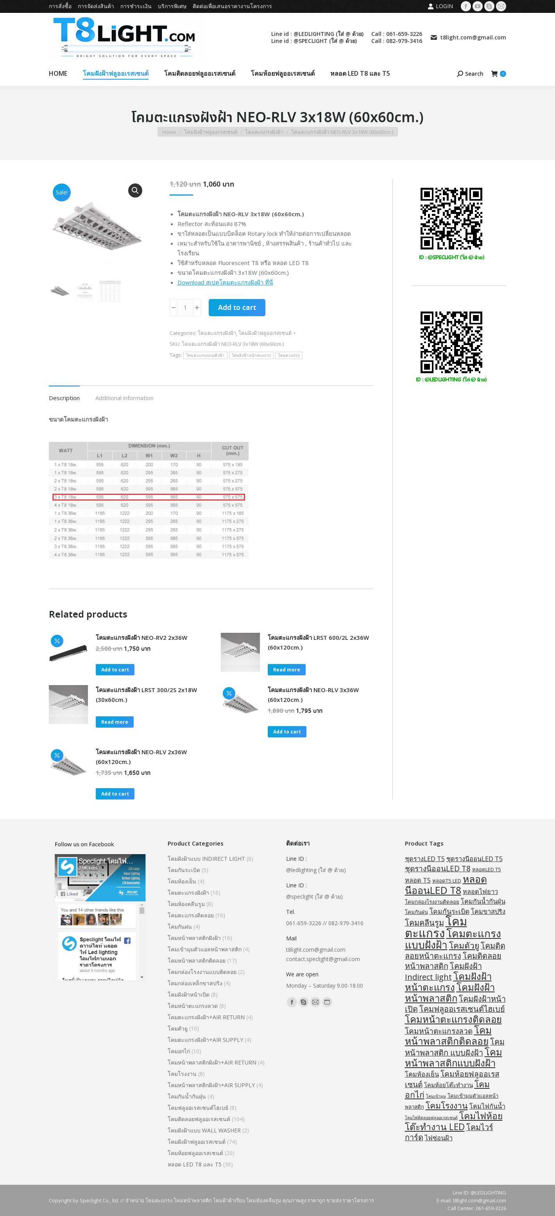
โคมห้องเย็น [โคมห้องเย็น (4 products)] (422, 1074)
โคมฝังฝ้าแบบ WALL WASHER (204, 1130)
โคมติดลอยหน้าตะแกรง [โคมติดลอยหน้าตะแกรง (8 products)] (455, 950)
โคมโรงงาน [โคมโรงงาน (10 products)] (447, 1105)
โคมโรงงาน (182, 1073)
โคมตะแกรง (289, 355)
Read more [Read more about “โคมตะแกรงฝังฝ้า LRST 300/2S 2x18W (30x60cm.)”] (114, 722)
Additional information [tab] (124, 398)
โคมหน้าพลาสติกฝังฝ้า (194, 938)
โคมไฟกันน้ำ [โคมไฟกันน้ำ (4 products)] (487, 1106)
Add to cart (237, 308)
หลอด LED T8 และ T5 (195, 1164)
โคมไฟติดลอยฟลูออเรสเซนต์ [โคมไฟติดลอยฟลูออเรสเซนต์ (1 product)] (431, 1117)
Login (440, 6)
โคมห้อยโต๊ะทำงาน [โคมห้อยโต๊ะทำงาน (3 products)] (448, 1085)
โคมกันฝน (180, 926)
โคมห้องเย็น (182, 881)
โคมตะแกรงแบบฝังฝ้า (205, 355)
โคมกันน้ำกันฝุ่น (187, 1096)
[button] (135, 190)
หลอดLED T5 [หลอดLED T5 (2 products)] (486, 869)
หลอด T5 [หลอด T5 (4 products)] (418, 880)
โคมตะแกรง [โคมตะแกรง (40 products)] (436, 927)
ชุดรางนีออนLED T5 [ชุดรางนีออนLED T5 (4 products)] (474, 859)
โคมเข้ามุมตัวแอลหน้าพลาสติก (205, 949)
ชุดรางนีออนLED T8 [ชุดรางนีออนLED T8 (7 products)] (438, 868)
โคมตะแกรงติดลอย (191, 915)
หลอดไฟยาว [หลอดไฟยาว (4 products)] (480, 891)
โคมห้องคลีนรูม (186, 904)
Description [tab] (64, 398)
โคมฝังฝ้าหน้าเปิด (188, 994)
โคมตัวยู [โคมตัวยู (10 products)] (464, 945)
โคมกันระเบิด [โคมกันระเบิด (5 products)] (449, 911)
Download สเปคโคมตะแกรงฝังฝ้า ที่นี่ (225, 282)
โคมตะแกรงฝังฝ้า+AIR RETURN (206, 1017)
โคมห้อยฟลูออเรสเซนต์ (195, 1153)
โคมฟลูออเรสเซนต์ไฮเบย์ (198, 1107)
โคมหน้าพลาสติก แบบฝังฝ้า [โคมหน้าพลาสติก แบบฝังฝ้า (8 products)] (455, 1047)
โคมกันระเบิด (184, 870)
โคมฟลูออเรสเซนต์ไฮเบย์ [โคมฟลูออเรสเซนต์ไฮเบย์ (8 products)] (462, 1009)
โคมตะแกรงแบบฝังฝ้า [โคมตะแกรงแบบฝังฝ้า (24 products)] (453, 939)
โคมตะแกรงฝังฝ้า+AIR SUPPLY (205, 1039)
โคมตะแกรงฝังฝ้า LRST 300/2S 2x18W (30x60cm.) (146, 694)
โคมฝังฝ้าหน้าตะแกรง (251, 355)
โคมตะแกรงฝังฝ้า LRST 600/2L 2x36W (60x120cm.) (318, 642)
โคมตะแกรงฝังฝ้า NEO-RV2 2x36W (141, 637)
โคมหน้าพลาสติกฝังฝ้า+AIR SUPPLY (211, 1085)
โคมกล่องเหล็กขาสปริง (195, 983)
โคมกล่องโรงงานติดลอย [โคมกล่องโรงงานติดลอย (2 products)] (432, 901)
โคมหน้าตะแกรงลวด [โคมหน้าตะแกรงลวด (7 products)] (439, 1030)
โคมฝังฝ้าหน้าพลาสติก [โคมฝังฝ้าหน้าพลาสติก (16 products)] (450, 992)
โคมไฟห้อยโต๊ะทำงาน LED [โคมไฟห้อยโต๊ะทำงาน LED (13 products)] (454, 1121)
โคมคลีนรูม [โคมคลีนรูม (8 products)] (424, 922)
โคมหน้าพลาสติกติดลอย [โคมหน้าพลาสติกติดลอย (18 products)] (448, 1035)
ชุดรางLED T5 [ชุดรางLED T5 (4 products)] (425, 859)
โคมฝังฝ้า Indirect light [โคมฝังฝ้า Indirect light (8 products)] (443, 971)
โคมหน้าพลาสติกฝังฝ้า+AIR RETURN (212, 1062)
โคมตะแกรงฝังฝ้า (217, 332)
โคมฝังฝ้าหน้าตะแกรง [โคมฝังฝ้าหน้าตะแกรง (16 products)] (448, 981)
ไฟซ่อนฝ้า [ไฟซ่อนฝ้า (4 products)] (439, 1138)
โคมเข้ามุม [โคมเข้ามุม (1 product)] (436, 1096)
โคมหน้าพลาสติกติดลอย (197, 960)
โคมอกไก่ (179, 1051)
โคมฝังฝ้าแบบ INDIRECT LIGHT (206, 858)
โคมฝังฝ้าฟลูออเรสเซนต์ (265, 332)
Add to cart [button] (115, 669)
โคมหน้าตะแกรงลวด (193, 1005)
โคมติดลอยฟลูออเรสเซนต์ (199, 1119)
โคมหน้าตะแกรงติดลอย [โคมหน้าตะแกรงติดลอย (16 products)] (453, 1019)
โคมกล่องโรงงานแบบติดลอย (202, 972)
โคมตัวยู (178, 1028)
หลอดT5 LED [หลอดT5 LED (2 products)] (446, 880)
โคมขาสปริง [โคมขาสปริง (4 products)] (488, 911)
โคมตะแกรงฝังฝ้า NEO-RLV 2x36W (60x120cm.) (141, 757)
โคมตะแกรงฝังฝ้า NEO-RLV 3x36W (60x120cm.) (313, 694)
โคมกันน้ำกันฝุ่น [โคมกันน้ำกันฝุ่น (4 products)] (483, 901)
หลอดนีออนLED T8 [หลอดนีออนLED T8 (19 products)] (446, 884)
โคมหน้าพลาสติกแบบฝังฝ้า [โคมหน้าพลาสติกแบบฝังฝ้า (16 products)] (453, 1057)
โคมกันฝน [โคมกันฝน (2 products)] (416, 911)
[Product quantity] (185, 307)
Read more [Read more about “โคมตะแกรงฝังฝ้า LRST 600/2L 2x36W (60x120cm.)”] (286, 669)
